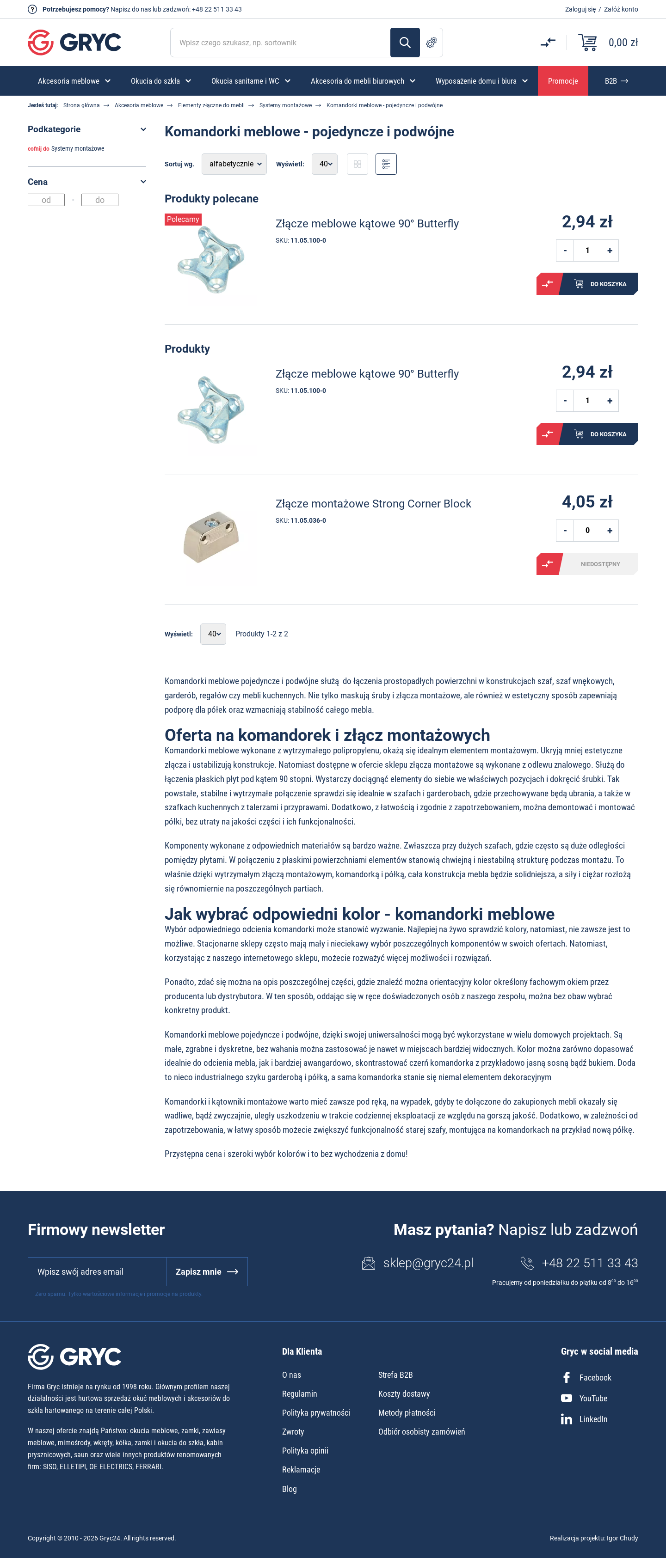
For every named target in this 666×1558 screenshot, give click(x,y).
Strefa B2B (395, 1375)
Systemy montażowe (285, 105)
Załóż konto (621, 9)
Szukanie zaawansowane (431, 42)
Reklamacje (301, 1469)
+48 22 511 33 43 (217, 9)
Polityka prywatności (316, 1412)
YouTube (584, 1398)
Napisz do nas (131, 9)
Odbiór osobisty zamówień (421, 1431)
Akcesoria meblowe (139, 105)
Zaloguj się (580, 9)
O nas (291, 1375)
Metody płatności (406, 1412)
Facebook (586, 1377)
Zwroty (293, 1431)
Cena (38, 181)
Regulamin (299, 1394)
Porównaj (547, 284)
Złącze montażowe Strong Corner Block (373, 503)
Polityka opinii (305, 1450)
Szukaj (405, 42)
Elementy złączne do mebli (211, 105)
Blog (289, 1489)
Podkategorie (54, 129)
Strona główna (81, 105)
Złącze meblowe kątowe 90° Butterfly (367, 223)
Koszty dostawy (404, 1394)
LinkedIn (584, 1418)
